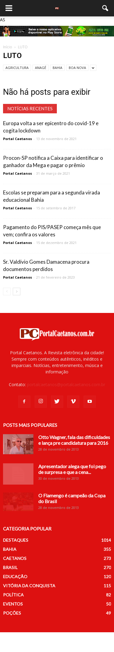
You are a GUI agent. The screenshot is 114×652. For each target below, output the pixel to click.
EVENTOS (13, 603)
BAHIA (57, 67)
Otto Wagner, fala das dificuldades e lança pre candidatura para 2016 (74, 440)
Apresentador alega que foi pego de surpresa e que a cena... (72, 469)
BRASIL (10, 567)
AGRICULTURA (17, 67)
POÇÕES (12, 613)
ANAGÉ (40, 67)
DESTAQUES (15, 540)
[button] (105, 8)
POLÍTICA (13, 594)
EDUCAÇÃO (15, 576)
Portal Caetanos (17, 138)
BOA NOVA (77, 67)
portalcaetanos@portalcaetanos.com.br (66, 384)
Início (7, 47)
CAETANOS (14, 558)
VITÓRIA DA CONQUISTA (29, 585)
